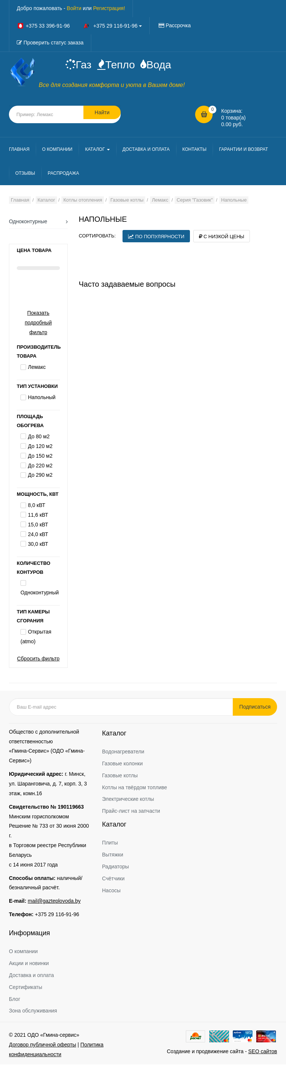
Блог (14, 1002)
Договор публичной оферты (42, 1048)
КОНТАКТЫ (194, 152)
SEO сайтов (262, 1054)
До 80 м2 (39, 439)
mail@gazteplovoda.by (54, 904)
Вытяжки (112, 858)
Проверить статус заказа (53, 43)
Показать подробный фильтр (38, 325)
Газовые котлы (120, 778)
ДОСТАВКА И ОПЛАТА (146, 152)
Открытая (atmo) (35, 639)
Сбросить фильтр (38, 662)
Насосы (111, 893)
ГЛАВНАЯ (19, 152)
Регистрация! (109, 8)
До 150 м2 (40, 458)
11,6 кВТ (38, 518)
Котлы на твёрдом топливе (134, 790)
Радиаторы (115, 869)
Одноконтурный (39, 595)
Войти (74, 8)
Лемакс (37, 370)
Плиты (110, 846)
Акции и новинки (29, 966)
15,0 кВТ (38, 528)
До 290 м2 (40, 478)
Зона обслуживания (33, 1014)
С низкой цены (221, 239)
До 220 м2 (40, 468)
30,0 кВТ (38, 547)
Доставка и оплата (31, 978)
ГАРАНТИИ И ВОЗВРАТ (243, 152)
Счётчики (113, 881)
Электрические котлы (128, 802)
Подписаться (258, 709)
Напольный (41, 400)
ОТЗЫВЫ (25, 175)
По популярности (156, 239)
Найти (102, 117)
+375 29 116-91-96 (57, 917)
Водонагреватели (123, 755)
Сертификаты (25, 990)
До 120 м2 (40, 449)
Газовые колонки (122, 766)
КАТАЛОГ (97, 152)
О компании (23, 954)
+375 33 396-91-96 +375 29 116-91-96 (79, 25)
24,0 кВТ (38, 537)
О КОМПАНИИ (57, 152)
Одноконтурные (28, 224)
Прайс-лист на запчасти (131, 814)
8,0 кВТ (36, 508)
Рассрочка (178, 25)
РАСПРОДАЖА (63, 175)
